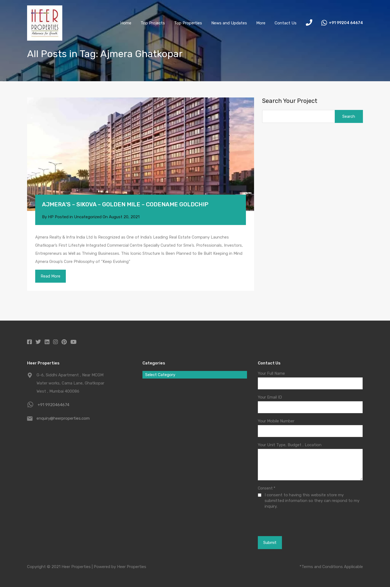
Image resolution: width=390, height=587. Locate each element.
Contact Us (286, 23)
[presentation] (287, 522)
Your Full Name (271, 373)
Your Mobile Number (276, 421)
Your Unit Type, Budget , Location (289, 444)
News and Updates (229, 23)
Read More (50, 276)
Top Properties (188, 23)
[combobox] (194, 375)
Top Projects (153, 23)
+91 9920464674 (53, 404)
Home (125, 23)
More (260, 23)
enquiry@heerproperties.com (63, 418)
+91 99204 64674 (346, 23)
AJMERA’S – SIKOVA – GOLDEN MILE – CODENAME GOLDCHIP (125, 204)
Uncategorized (88, 216)
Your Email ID (270, 397)
